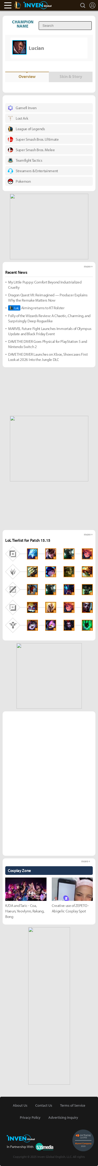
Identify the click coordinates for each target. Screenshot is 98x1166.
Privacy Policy (30, 1117)
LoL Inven (22, 5)
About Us (20, 1105)
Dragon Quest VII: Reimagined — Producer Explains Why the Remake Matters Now (48, 297)
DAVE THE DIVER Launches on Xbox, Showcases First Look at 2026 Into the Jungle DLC (48, 357)
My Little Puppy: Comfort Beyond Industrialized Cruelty (44, 285)
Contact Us (43, 1105)
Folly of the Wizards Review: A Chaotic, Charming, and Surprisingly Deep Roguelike (49, 318)
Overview (27, 76)
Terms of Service (72, 1105)
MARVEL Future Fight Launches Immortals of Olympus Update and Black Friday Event (49, 331)
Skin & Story (71, 76)
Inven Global (37, 5)
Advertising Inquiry (63, 1117)
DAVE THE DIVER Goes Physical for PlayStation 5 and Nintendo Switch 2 (47, 344)
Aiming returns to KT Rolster (36, 308)
